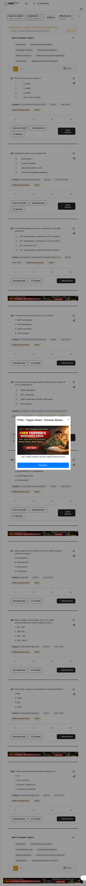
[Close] (68, 419)
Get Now (43, 465)
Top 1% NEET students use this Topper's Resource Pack (43, 457)
